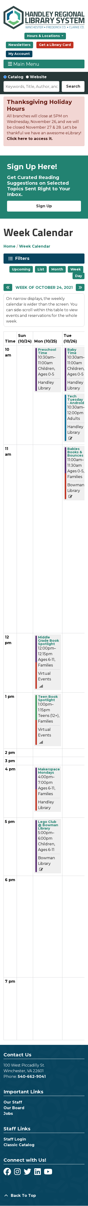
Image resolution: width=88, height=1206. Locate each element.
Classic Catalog (19, 1145)
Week (75, 269)
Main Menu (23, 64)
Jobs (8, 1113)
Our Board (14, 1108)
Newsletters (19, 45)
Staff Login (15, 1139)
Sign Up (44, 206)
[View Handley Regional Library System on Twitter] (28, 1173)
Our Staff (13, 1102)
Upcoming (21, 269)
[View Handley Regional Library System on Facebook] (8, 1173)
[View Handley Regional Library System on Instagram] (18, 1173)
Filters (23, 258)
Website (38, 77)
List (41, 269)
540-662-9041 (32, 1076)
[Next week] (80, 287)
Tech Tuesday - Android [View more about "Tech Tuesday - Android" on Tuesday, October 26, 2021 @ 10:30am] (75, 400)
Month (57, 269)
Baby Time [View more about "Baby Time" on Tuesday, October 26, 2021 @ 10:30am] (72, 351)
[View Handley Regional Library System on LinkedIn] (38, 1173)
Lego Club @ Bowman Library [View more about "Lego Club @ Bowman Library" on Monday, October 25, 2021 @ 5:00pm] (48, 825)
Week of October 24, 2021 (44, 287)
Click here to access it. (30, 138)
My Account (19, 54)
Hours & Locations (44, 36)
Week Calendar (34, 246)
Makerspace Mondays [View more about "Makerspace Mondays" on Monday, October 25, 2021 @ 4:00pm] (49, 771)
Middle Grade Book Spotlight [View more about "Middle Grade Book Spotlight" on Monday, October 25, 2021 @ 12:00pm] (48, 641)
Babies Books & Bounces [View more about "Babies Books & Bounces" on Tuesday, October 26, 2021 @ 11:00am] (75, 452)
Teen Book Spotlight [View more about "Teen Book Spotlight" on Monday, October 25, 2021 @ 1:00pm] (48, 698)
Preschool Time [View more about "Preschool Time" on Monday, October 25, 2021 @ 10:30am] (47, 351)
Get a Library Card (55, 45)
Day (78, 276)
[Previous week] (8, 287)
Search (73, 86)
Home (9, 246)
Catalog (15, 77)
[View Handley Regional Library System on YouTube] (48, 1173)
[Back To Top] (44, 1196)
